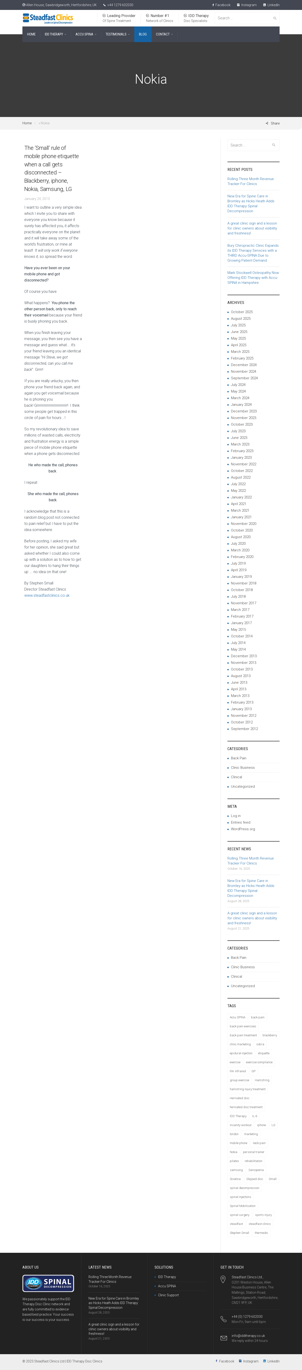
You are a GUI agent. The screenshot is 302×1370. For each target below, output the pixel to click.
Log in (236, 816)
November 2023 (243, 418)
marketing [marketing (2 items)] (251, 1134)
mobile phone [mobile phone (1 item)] (238, 1143)
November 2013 (243, 663)
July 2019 (238, 563)
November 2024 (243, 371)
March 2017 (240, 610)
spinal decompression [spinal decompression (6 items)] (244, 1188)
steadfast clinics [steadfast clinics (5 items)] (260, 1224)
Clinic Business (243, 767)
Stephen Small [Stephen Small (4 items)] (239, 1233)
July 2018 (238, 596)
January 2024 (241, 404)
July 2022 (238, 484)
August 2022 (241, 477)
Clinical (236, 777)
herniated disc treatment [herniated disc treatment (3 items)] (246, 1107)
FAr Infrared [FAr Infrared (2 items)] (238, 1071)
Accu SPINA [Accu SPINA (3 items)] (237, 1017)
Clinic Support (168, 1295)
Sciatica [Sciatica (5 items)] (235, 1179)
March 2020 (240, 550)
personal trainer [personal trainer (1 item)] (253, 1152)
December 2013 (244, 656)
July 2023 (238, 431)
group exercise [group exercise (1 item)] (239, 1080)
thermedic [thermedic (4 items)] (261, 1233)
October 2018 (242, 590)
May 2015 (238, 629)
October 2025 (242, 312)
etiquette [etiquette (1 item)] (263, 1053)
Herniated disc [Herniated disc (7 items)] (239, 1098)
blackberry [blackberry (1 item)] (270, 1035)
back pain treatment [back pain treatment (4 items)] (243, 1035)
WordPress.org (243, 829)
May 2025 (238, 338)
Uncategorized (243, 786)
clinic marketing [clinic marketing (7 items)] (240, 1044)
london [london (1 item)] (234, 1134)
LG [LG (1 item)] (273, 1125)
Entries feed (240, 822)
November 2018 (243, 583)
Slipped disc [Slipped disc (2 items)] (254, 1179)
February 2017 (242, 616)
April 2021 (238, 504)
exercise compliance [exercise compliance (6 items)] (259, 1062)
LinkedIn (271, 5)
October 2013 (242, 669)
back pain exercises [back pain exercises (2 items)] (243, 1026)
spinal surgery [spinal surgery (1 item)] (239, 1215)
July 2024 (238, 385)
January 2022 (241, 497)
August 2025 (241, 318)
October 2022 (242, 471)
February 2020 (242, 557)
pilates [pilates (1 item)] (234, 1161)
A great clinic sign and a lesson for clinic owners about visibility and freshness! (252, 228)
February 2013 (242, 702)
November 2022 (243, 464)
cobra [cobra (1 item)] (260, 1044)
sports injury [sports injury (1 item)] (263, 1215)
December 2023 (244, 411)
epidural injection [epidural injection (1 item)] (241, 1053)
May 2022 (238, 490)
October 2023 (242, 424)
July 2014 (238, 643)
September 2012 (244, 729)
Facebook (222, 5)
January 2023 (241, 457)
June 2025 (239, 332)
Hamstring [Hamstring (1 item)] (262, 1080)
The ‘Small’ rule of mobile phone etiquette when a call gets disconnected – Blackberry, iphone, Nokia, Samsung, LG (51, 168)
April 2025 (238, 345)
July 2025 (238, 325)
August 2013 (241, 676)
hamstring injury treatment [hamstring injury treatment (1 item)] (248, 1089)
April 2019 (238, 570)
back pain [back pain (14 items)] (257, 1017)
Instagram (247, 5)
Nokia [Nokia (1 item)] (233, 1152)
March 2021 (240, 510)
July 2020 (238, 543)
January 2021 (241, 517)
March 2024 (240, 398)
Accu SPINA (167, 1286)
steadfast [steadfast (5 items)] (236, 1224)
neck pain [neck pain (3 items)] (259, 1143)
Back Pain (238, 758)
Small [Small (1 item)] (273, 1179)
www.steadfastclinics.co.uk (47, 595)
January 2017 (241, 623)
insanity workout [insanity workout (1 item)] (241, 1125)
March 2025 (240, 352)
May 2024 (238, 391)
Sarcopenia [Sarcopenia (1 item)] (256, 1170)
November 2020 (243, 524)
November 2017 (243, 603)
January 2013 (241, 709)
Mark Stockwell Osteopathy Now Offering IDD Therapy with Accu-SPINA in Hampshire (253, 278)
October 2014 (242, 636)
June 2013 (239, 682)
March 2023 (240, 444)
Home (27, 123)
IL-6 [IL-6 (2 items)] (254, 1116)
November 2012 (243, 715)
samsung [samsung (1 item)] (236, 1170)
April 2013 (238, 689)
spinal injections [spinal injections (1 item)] (240, 1197)
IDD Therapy (167, 1277)
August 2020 (241, 537)
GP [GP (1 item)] (254, 1071)
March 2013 (240, 696)
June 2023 (239, 438)
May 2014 (238, 649)
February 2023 (242, 451)
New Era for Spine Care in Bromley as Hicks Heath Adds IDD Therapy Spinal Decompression (113, 1303)
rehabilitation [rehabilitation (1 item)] (253, 1161)
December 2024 (244, 365)
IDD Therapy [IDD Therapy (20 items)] (238, 1116)
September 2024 (244, 378)
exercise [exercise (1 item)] (235, 1062)
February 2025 (242, 358)
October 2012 (242, 722)
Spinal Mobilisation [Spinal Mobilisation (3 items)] (243, 1206)
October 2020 (242, 530)
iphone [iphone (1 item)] (261, 1125)
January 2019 (241, 577)
